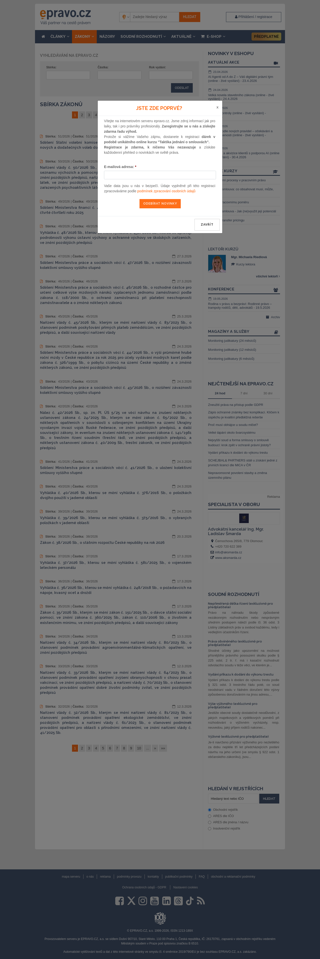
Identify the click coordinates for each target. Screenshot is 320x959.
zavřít (207, 224)
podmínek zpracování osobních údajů (166, 191)
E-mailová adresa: (120, 167)
